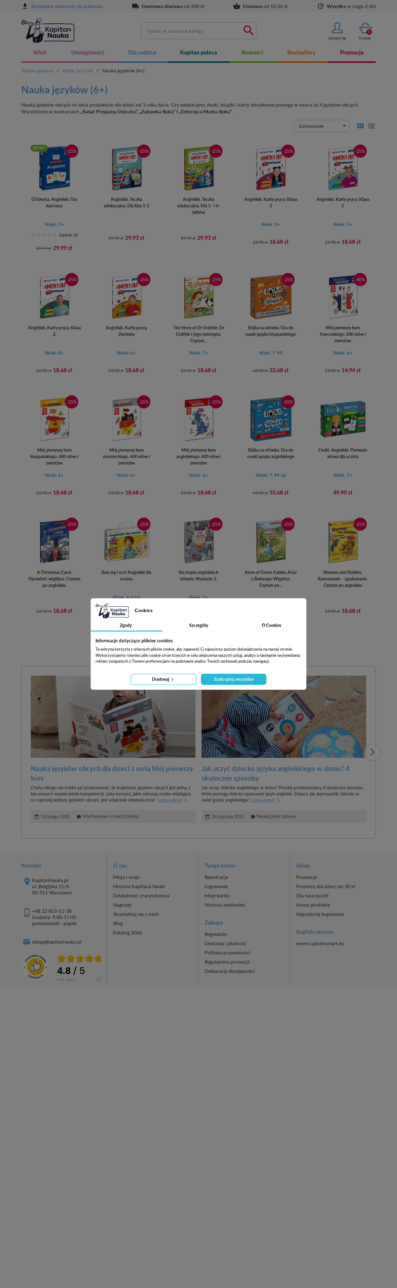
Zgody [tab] (126, 625)
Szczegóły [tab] (198, 625)
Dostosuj (163, 679)
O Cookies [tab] (271, 625)
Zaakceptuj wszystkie (234, 679)
